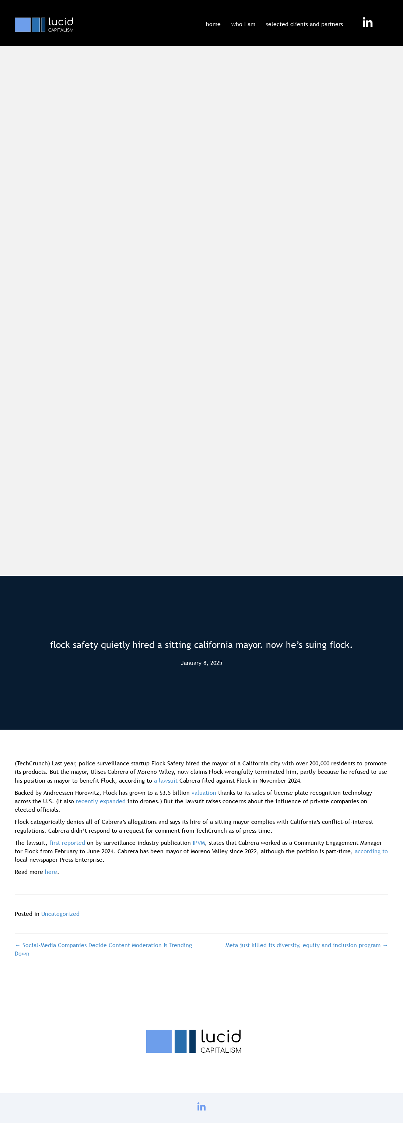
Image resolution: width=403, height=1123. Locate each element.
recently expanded (101, 801)
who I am (243, 24)
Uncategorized (60, 914)
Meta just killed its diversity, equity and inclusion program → (306, 945)
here (51, 872)
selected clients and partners (304, 24)
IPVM (199, 843)
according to (371, 851)
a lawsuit (166, 780)
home (213, 24)
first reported (67, 843)
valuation (204, 793)
